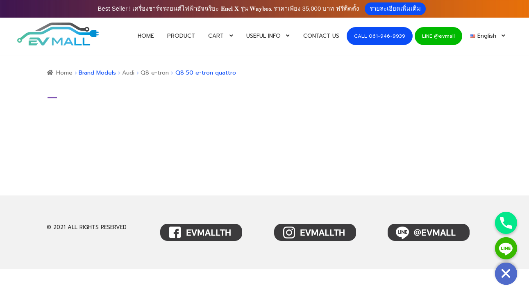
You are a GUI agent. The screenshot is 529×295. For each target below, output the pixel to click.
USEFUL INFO (263, 36)
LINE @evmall (438, 36)
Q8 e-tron (155, 72)
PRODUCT (181, 36)
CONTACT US (321, 36)
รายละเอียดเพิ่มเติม (395, 8)
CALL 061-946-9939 (379, 36)
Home (64, 72)
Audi (128, 72)
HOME (146, 36)
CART (216, 36)
